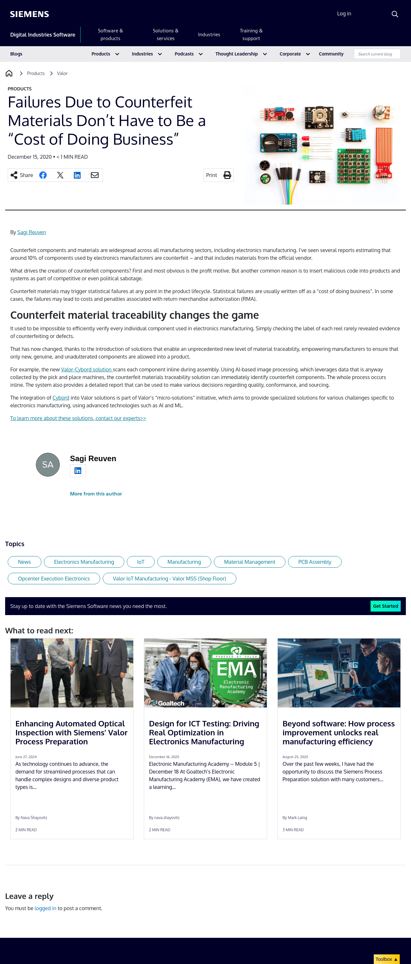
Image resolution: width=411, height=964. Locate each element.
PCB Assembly (314, 562)
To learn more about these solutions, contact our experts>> (78, 418)
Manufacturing (184, 562)
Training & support (251, 34)
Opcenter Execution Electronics (54, 578)
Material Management (249, 562)
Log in (344, 13)
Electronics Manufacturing (84, 562)
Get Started (385, 606)
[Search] (395, 14)
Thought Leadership (236, 53)
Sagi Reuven (31, 232)
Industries (209, 34)
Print (211, 175)
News (24, 562)
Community (331, 53)
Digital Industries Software (42, 34)
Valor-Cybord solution (87, 369)
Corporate (290, 53)
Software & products (110, 34)
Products (101, 53)
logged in (46, 908)
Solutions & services (166, 34)
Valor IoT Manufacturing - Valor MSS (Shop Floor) (169, 578)
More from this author (96, 494)
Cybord (61, 397)
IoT (140, 562)
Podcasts (184, 53)
